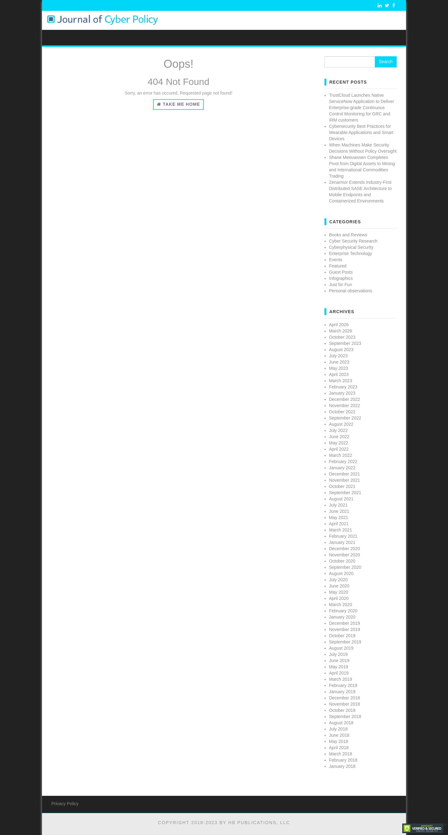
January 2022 (342, 467)
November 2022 (344, 405)
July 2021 (338, 505)
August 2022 (341, 424)
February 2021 (343, 536)
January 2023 (342, 393)
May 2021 (338, 517)
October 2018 (342, 710)
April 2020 (339, 598)
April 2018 (339, 747)
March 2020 (340, 604)
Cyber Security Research (353, 241)
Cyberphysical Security (351, 247)
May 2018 (338, 741)
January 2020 (342, 617)
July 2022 (338, 430)
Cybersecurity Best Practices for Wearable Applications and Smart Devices (361, 132)
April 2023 (339, 374)
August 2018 (341, 722)
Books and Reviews (348, 234)
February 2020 (343, 610)
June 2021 (339, 511)
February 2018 (343, 760)
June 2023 (339, 362)
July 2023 (338, 355)
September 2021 (345, 492)
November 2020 (344, 554)
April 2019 (339, 672)
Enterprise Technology (350, 253)
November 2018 (344, 704)
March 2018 (340, 753)
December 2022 (344, 399)
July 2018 (338, 728)
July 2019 (338, 654)
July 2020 (338, 579)
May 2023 (338, 368)
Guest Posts (341, 272)
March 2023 (340, 380)
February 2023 (343, 386)
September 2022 (345, 417)
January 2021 (342, 542)
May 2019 (338, 666)
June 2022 (339, 436)
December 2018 (344, 697)
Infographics (341, 278)
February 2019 (343, 685)
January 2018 (342, 766)
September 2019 (345, 641)
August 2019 (341, 648)
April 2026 (339, 324)
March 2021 (340, 529)
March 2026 (340, 330)
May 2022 (338, 442)
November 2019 (344, 629)
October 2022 (342, 411)
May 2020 (338, 592)
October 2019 (342, 635)
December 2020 (344, 548)
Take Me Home (178, 104)
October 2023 (342, 337)
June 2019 (339, 660)
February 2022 (343, 461)
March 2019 (340, 679)
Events (336, 259)
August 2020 (341, 573)
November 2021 (344, 480)
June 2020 (339, 585)
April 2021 (339, 523)
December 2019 (344, 623)
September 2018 (345, 716)
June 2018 (339, 735)
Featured (338, 265)
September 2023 (345, 343)
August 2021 (341, 498)
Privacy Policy (64, 803)
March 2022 (340, 455)
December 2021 (344, 473)
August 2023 (341, 349)
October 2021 (342, 486)
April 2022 (339, 449)
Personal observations (350, 290)
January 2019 (342, 691)
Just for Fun (340, 284)
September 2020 (345, 567)
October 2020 (342, 561)
